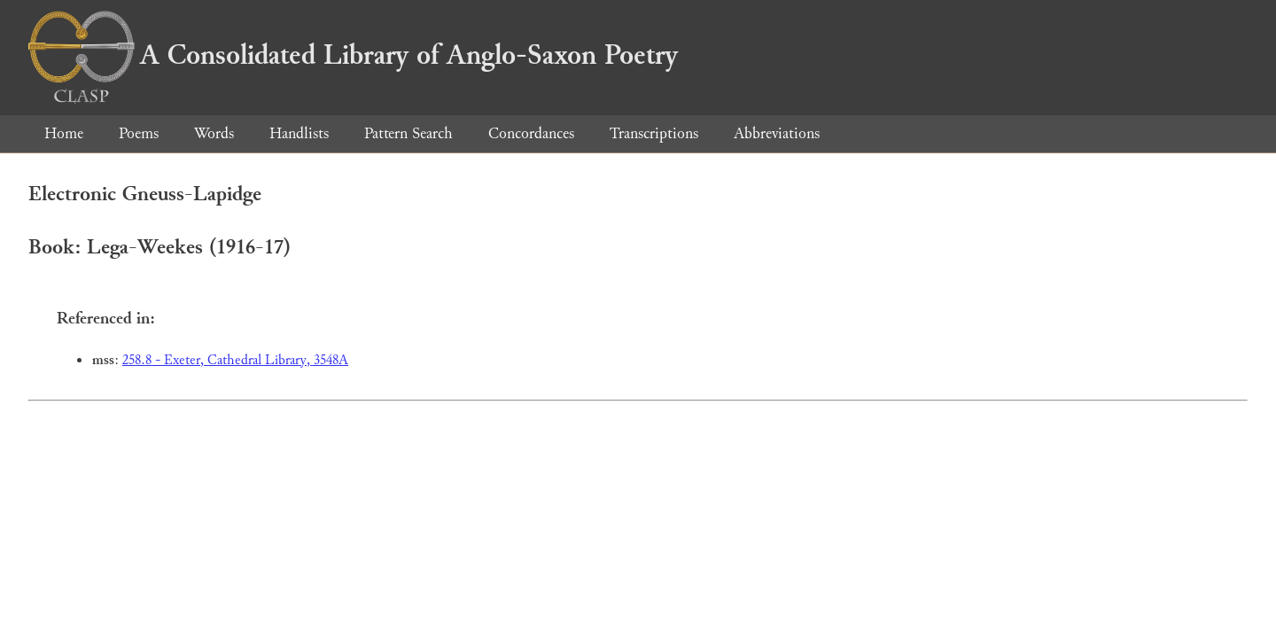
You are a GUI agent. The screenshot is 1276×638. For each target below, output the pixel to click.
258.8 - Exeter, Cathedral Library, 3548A (235, 360)
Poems (139, 133)
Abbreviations (777, 133)
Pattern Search (408, 133)
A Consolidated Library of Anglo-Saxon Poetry (353, 55)
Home (63, 133)
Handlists (299, 133)
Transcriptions (654, 133)
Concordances (531, 133)
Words (214, 133)
